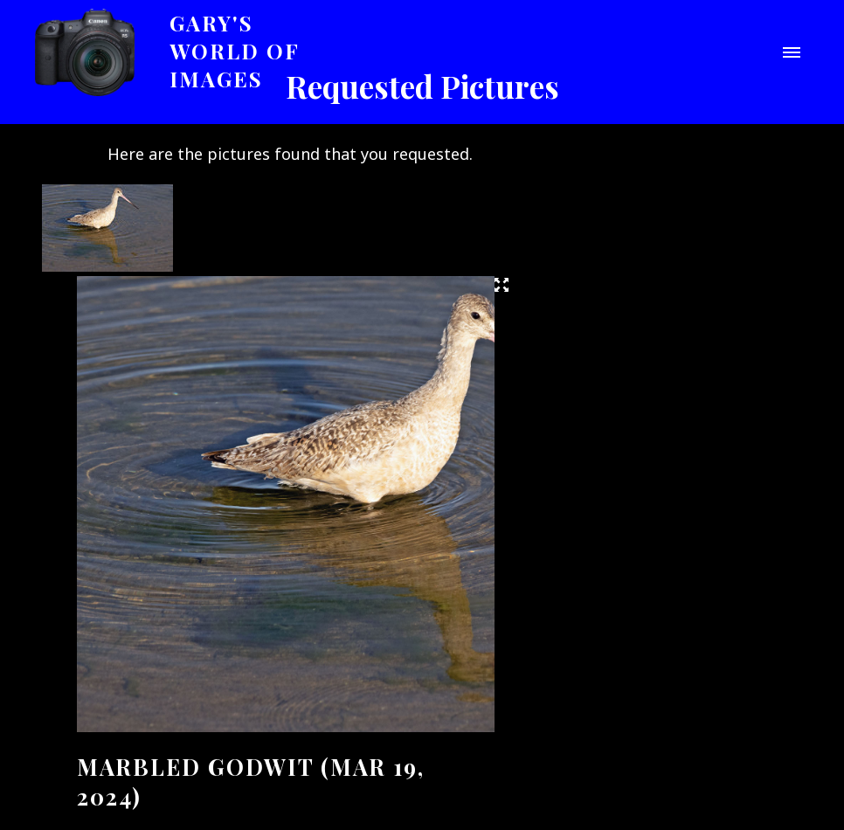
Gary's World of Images (234, 51)
